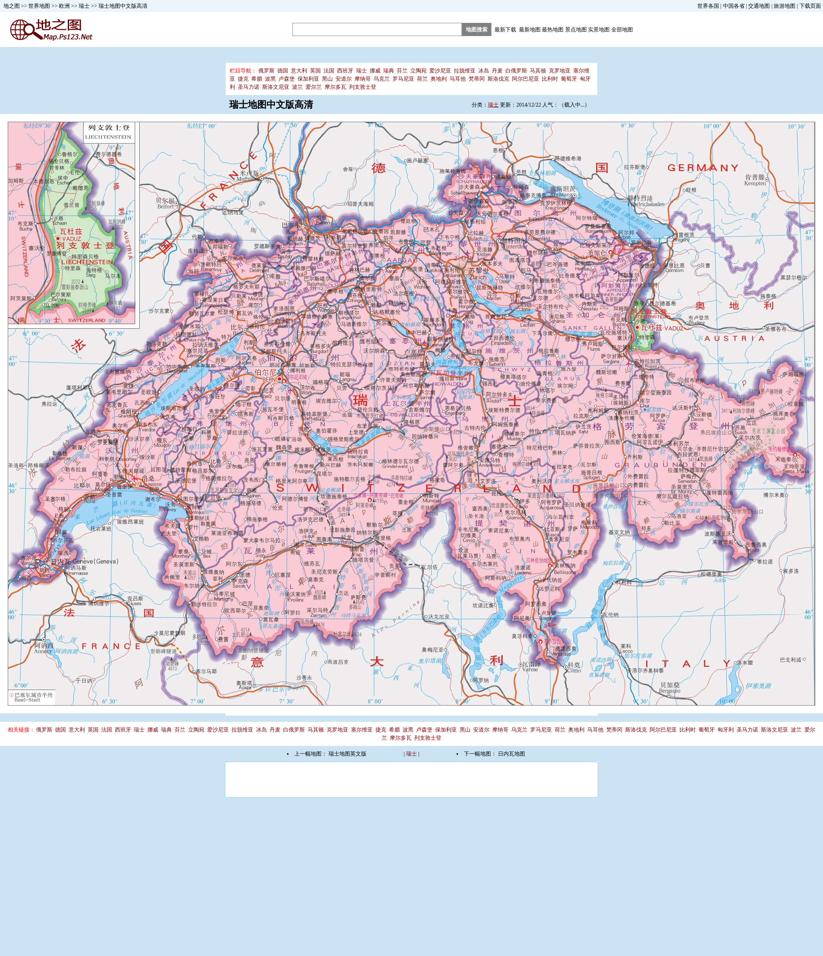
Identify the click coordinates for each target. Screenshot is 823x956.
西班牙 (345, 71)
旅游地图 (784, 6)
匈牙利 (726, 730)
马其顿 (538, 71)
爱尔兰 (314, 87)
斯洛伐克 (498, 79)
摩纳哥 (362, 79)
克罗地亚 (560, 71)
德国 (282, 71)
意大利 (299, 71)
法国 (328, 71)
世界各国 (708, 6)
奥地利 (439, 79)
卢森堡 (286, 79)
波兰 (297, 87)
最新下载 (505, 30)
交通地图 (759, 6)
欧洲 (64, 6)
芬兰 (402, 71)
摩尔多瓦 (335, 87)
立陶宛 (418, 71)
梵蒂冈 (477, 79)
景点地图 (576, 30)
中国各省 (734, 6)
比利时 (550, 79)
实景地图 (599, 30)
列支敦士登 (362, 87)
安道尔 (343, 79)
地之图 (11, 6)
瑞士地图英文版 (348, 754)
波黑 (270, 79)
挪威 (375, 71)
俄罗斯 (266, 71)
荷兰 (422, 79)
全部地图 (622, 30)
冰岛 (483, 71)
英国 (315, 71)
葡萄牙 (569, 79)
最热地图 (553, 30)
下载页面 (810, 6)
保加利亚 (308, 79)
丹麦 (497, 71)
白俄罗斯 (516, 71)
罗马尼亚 (403, 79)
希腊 (256, 79)
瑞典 (388, 71)
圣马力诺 (248, 87)
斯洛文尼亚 (275, 87)
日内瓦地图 (511, 754)
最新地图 (530, 30)
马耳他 (458, 79)
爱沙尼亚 (440, 71)
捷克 (243, 79)
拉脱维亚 (464, 71)
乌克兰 (381, 79)
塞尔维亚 (362, 730)
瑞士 (84, 6)
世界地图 (39, 6)
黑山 (327, 79)
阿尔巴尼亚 (525, 79)
